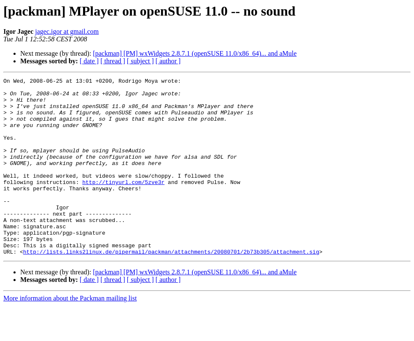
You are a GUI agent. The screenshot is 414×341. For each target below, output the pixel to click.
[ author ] (168, 61)
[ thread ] (112, 61)
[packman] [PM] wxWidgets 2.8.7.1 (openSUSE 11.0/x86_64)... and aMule (194, 53)
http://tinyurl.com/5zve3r (123, 203)
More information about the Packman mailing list (70, 333)
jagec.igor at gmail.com (67, 31)
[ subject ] (140, 61)
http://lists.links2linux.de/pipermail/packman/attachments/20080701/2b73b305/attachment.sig (171, 287)
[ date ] (89, 61)
